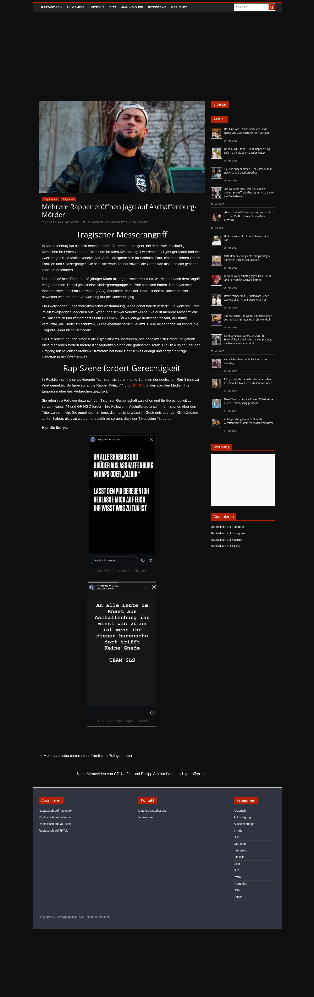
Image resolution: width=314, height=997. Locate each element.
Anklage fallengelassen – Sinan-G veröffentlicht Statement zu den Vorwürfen (249, 421)
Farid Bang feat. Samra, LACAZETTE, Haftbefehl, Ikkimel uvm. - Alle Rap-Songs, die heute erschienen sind (248, 339)
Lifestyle (96, 7)
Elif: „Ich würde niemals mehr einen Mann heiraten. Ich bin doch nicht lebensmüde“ (248, 381)
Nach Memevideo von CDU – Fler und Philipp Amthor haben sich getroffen (141, 774)
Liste (237, 863)
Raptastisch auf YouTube (227, 539)
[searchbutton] (272, 7)
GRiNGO (138, 385)
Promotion (240, 883)
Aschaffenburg (95, 221)
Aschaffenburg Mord (116, 221)
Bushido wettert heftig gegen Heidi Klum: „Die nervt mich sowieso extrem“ (248, 277)
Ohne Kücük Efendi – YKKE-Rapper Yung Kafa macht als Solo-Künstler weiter (247, 150)
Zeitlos (238, 897)
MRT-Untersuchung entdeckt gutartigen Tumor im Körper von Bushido (247, 258)
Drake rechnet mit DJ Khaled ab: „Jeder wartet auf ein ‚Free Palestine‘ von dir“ (246, 297)
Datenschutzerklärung (152, 810)
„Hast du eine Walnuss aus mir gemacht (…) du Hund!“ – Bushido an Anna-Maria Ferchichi (249, 216)
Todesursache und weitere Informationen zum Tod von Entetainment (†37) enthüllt (248, 317)
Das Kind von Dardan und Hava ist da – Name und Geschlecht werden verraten (247, 131)
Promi (238, 877)
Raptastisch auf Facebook (228, 526)
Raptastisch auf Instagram (228, 533)
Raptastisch (51, 7)
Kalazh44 (143, 221)
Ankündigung (132, 7)
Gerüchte (179, 7)
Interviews (157, 7)
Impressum (145, 817)
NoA (236, 870)
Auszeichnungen (244, 824)
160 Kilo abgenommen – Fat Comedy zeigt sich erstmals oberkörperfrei (248, 170)
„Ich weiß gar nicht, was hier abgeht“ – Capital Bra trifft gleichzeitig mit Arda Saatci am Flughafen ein (249, 192)
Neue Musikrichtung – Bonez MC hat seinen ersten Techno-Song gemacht (249, 401)
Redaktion (74, 221)
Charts (238, 830)
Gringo (132, 221)
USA (237, 890)
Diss (112, 7)
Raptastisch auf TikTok (225, 546)
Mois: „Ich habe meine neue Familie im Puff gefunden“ (86, 756)
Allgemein (75, 7)
